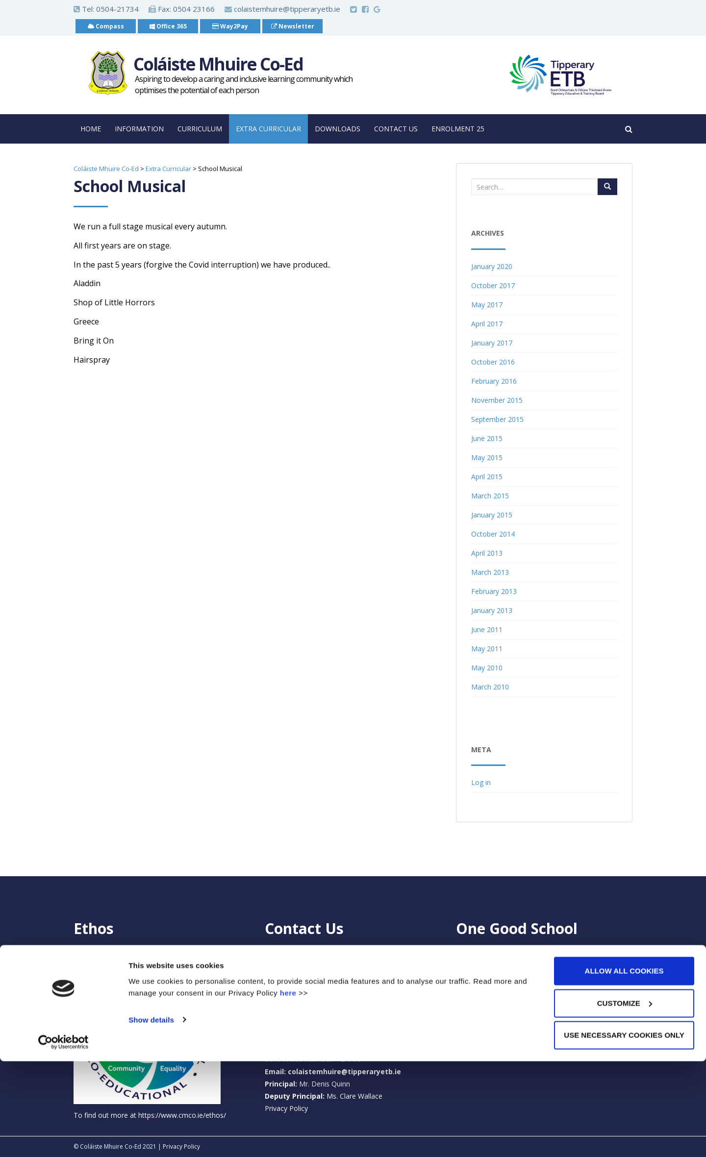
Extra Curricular (268, 128)
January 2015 (491, 514)
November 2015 (497, 400)
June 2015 (487, 438)
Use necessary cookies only (624, 1131)
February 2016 (494, 381)
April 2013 (487, 553)
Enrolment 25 (457, 128)
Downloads (337, 128)
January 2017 (491, 342)
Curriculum (199, 128)
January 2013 (491, 610)
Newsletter (292, 26)
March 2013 (490, 572)
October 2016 (493, 362)
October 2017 (493, 285)
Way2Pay (230, 26)
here (288, 1088)
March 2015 (490, 495)
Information (139, 128)
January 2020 (491, 266)
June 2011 (487, 629)
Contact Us (396, 128)
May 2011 (487, 648)
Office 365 (168, 26)
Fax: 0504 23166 (182, 9)
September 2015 (497, 419)
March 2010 (490, 686)
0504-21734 (117, 9)
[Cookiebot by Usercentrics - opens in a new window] (63, 1138)
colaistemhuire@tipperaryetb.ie (282, 9)
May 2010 (487, 667)
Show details (151, 1115)
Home (90, 128)
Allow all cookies (624, 1066)
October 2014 (493, 534)
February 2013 (494, 591)
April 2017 (487, 323)
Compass (106, 26)
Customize (624, 1099)
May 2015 (487, 457)
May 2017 (487, 304)
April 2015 (487, 476)
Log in (481, 782)
